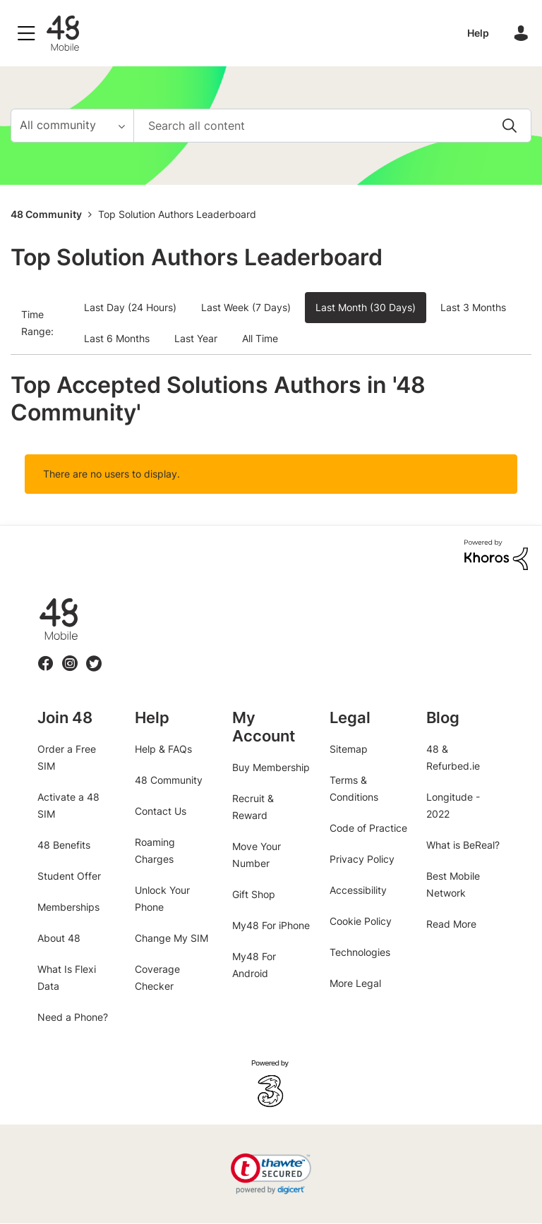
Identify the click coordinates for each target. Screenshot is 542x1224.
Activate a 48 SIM (68, 805)
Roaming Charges (155, 850)
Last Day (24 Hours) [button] (130, 307)
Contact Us (160, 811)
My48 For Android (254, 964)
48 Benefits (63, 845)
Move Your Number (256, 854)
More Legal (355, 983)
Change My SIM (171, 938)
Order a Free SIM (66, 757)
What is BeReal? (463, 845)
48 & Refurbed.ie (453, 757)
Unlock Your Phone (162, 898)
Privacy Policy (362, 859)
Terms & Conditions (354, 788)
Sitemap (349, 749)
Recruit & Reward (253, 806)
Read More (451, 924)
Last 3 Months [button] (473, 307)
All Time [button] (260, 338)
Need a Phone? (72, 1017)
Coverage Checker (157, 977)
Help (478, 33)
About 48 (58, 938)
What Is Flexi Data (66, 977)
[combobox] (332, 126)
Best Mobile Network (453, 884)
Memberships (68, 907)
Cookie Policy (361, 921)
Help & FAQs (163, 749)
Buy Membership (271, 767)
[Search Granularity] (72, 126)
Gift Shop (253, 894)
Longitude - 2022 (453, 805)
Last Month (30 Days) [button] (365, 307)
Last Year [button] (195, 338)
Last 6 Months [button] (117, 338)
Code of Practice (368, 828)
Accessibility (358, 890)
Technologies (360, 952)
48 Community (62, 33)
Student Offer (69, 876)
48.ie (38, 598)
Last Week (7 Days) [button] (246, 307)
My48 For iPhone (271, 925)
